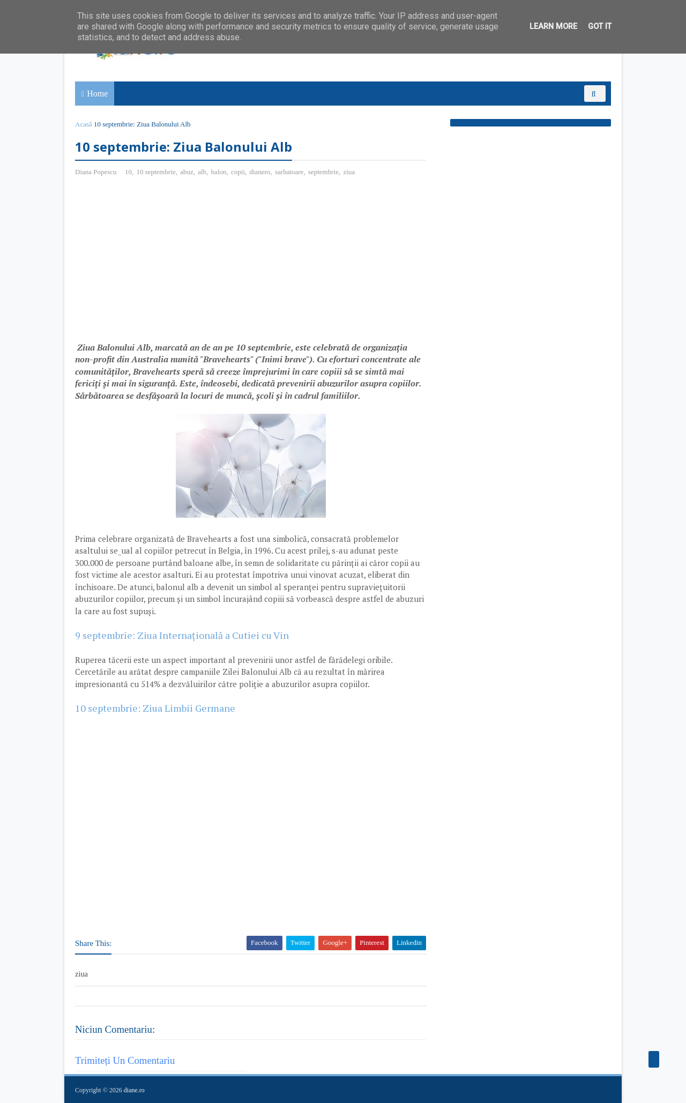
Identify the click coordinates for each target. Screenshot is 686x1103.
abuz (186, 172)
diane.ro (134, 1090)
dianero (260, 172)
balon (219, 172)
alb (202, 172)
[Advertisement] (165, 263)
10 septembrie (155, 172)
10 (128, 172)
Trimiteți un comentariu (125, 1060)
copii (238, 172)
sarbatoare (289, 172)
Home (97, 93)
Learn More (553, 26)
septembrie (323, 172)
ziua (349, 172)
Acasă (83, 124)
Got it (600, 26)
